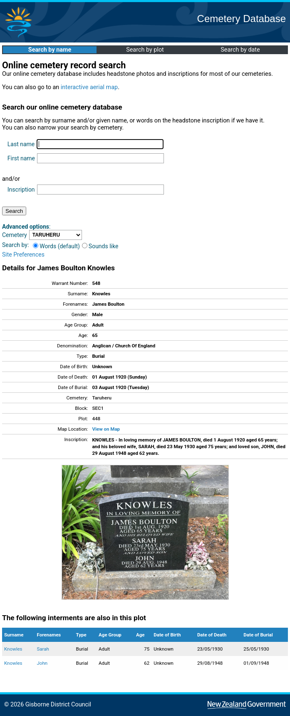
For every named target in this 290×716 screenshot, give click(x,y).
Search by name (49, 49)
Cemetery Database (241, 18)
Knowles (13, 649)
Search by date (240, 49)
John (42, 663)
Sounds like (100, 246)
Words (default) (56, 246)
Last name (21, 144)
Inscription (21, 189)
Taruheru (101, 398)
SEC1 (98, 408)
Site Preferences (23, 254)
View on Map (106, 429)
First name (21, 158)
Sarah (43, 649)
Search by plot (145, 49)
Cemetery (14, 235)
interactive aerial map (89, 87)
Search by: (15, 245)
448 (96, 419)
